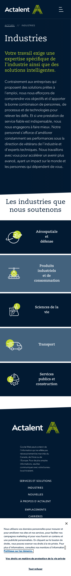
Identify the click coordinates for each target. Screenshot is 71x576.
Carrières (35, 516)
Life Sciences (35, 310)
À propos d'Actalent (35, 501)
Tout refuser (36, 569)
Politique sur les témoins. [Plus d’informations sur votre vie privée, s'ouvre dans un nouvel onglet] (18, 551)
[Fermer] (66, 523)
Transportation (35, 344)
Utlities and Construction (35, 379)
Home (24, 9)
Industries (35, 488)
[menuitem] (35, 482)
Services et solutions (35, 481)
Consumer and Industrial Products (35, 273)
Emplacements (35, 509)
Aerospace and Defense (35, 237)
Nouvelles (35, 494)
